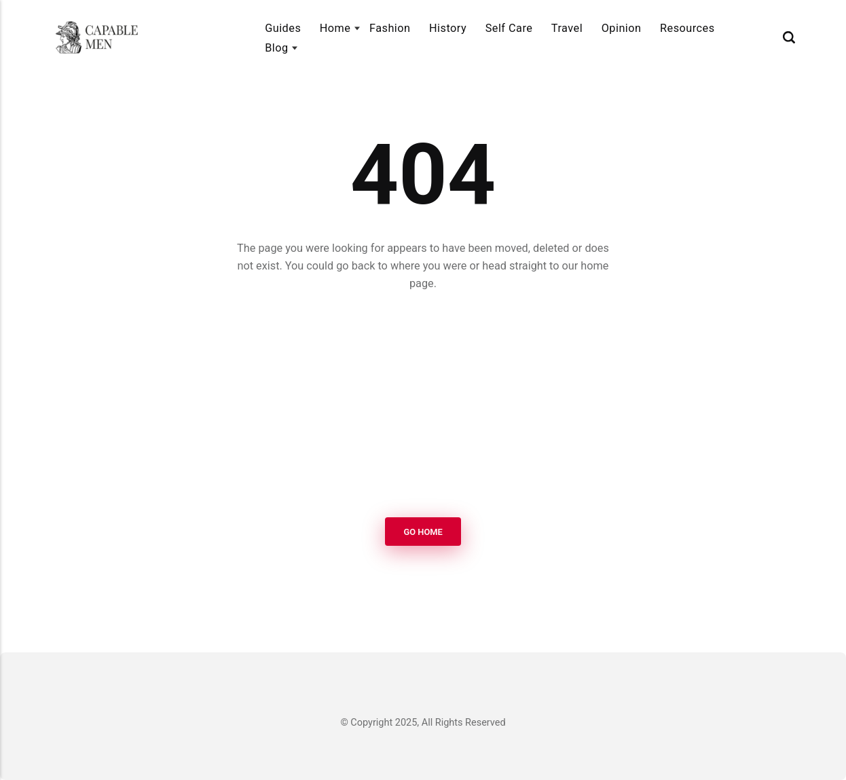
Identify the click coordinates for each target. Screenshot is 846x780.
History (447, 28)
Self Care (509, 28)
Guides (283, 28)
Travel (567, 28)
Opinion (622, 28)
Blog (276, 47)
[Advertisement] (423, 406)
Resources (687, 28)
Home (335, 28)
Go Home (422, 532)
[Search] (789, 37)
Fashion (390, 28)
